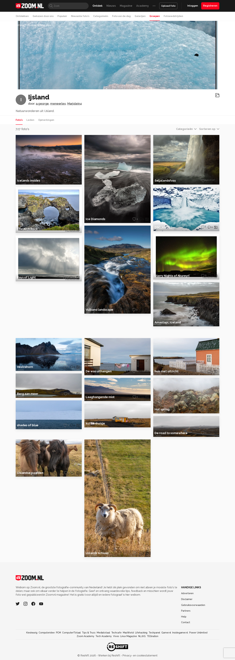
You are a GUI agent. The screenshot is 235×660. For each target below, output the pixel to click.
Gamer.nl (166, 657)
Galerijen (140, 16)
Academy (142, 5)
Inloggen (192, 5)
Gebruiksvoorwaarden (193, 630)
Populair (62, 16)
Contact (185, 647)
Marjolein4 (74, 103)
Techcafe (116, 657)
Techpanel (154, 657)
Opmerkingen (46, 120)
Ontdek (97, 5)
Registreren (210, 5)
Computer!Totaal (71, 657)
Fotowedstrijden (173, 16)
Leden (30, 120)
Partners (185, 635)
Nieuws (111, 5)
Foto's (19, 120)
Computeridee (47, 657)
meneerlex (58, 103)
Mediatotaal (103, 657)
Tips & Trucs (88, 657)
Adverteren (187, 618)
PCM (58, 657)
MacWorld (128, 657)
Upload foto (168, 6)
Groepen (154, 16)
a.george (42, 103)
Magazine (126, 5)
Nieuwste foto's (80, 16)
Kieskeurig (31, 657)
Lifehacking (141, 657)
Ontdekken (22, 16)
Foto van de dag (121, 16)
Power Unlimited (198, 657)
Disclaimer (186, 624)
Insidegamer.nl (180, 657)
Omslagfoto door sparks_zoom (34, 25)
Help (183, 641)
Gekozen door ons (43, 16)
